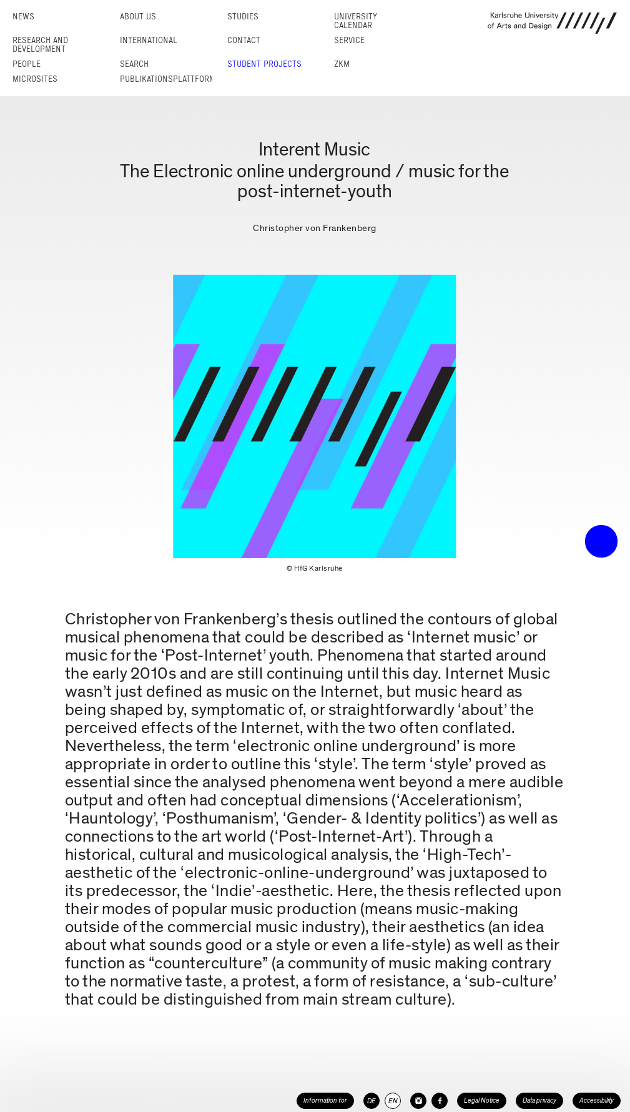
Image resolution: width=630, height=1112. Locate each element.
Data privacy (539, 1100)
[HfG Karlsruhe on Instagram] (418, 1101)
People (26, 64)
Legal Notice (482, 1100)
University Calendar (355, 21)
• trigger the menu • (601, 541)
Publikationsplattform (167, 79)
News (23, 16)
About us (138, 16)
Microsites (34, 79)
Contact (243, 40)
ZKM (342, 64)
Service (349, 40)
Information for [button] (325, 1100)
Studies (242, 16)
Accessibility (596, 1100)
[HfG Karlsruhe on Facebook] (439, 1101)
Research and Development (40, 44)
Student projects (264, 64)
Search (134, 64)
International (148, 40)
